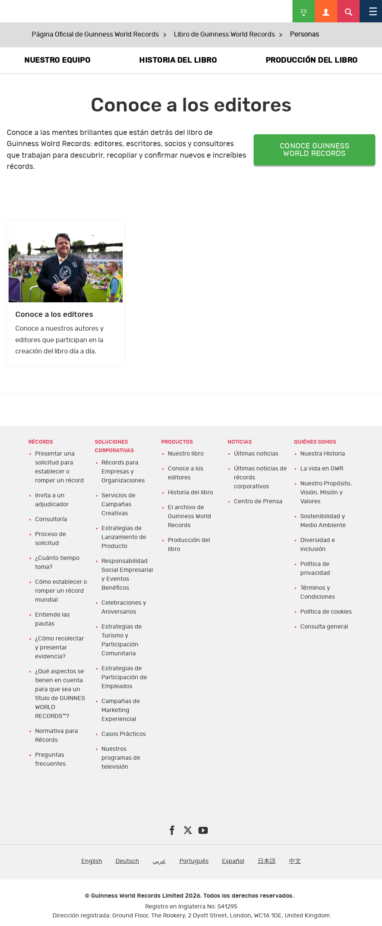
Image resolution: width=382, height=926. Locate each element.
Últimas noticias (256, 454)
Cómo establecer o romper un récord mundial (61, 591)
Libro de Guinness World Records (224, 34)
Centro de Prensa (258, 501)
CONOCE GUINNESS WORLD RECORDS (314, 149)
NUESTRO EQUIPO (57, 60)
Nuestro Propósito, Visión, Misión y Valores (326, 492)
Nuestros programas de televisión (120, 758)
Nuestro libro (186, 454)
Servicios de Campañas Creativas (118, 504)
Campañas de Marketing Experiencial (120, 710)
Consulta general (324, 627)
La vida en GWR (321, 469)
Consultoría (51, 519)
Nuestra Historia (322, 454)
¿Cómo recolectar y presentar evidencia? (59, 647)
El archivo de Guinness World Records (189, 516)
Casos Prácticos (123, 734)
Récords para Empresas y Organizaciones (123, 472)
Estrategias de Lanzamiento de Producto (123, 537)
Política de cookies (326, 612)
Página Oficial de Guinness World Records (95, 34)
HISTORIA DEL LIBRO (178, 60)
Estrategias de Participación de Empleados (124, 677)
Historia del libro (190, 492)
